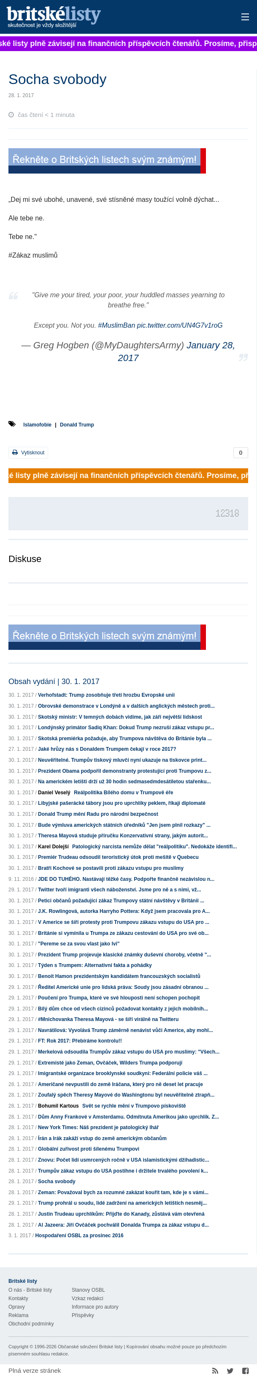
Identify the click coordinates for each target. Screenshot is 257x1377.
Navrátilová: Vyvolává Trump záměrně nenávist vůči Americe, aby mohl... (125, 1030)
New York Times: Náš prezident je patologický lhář (98, 1127)
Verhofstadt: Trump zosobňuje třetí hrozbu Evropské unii (106, 695)
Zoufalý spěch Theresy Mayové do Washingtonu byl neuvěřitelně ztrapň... (126, 1095)
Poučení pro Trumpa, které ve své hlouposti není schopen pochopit (119, 998)
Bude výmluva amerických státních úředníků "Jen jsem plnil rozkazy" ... (124, 825)
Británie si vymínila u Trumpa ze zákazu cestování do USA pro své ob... (123, 933)
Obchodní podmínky (31, 1324)
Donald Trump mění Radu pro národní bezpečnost (98, 814)
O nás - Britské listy (30, 1290)
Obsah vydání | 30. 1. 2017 (54, 681)
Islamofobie (37, 425)
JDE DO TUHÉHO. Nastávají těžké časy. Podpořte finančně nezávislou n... (126, 879)
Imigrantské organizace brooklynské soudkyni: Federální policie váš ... (123, 1073)
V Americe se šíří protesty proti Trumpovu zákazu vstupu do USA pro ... (123, 922)
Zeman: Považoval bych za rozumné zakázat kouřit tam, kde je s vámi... (123, 1192)
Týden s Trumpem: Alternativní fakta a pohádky (95, 965)
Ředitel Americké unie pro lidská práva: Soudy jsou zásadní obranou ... (123, 987)
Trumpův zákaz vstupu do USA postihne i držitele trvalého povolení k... (123, 1171)
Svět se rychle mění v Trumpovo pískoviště (134, 1106)
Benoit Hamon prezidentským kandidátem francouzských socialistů (119, 976)
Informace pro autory (95, 1307)
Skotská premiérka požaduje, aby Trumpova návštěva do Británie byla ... (124, 738)
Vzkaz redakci (87, 1298)
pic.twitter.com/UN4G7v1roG (180, 325)
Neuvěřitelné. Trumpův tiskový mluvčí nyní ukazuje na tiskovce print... (122, 760)
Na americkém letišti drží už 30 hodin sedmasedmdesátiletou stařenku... (124, 782)
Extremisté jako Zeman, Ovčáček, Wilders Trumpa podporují (110, 1063)
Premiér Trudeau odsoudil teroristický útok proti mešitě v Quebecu (118, 857)
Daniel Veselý (54, 793)
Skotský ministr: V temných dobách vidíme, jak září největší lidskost (120, 717)
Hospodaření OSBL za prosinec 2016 (79, 1235)
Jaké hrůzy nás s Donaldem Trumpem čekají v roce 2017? (107, 749)
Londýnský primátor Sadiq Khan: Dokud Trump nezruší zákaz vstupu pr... (126, 728)
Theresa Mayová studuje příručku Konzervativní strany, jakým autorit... (123, 836)
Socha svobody (57, 1181)
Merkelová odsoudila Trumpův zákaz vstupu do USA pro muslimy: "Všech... (128, 1052)
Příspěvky (83, 1315)
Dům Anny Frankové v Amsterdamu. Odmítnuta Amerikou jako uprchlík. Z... (128, 1117)
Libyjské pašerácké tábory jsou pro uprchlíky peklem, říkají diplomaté (122, 803)
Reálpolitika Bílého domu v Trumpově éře (123, 793)
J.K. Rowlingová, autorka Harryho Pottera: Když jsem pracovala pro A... (124, 911)
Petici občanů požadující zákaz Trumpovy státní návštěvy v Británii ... (121, 901)
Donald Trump (77, 425)
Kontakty (18, 1298)
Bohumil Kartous (58, 1106)
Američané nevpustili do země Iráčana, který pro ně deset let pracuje (120, 1084)
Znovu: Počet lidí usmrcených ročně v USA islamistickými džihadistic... (123, 1160)
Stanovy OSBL (88, 1290)
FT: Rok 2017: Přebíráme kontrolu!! (80, 1041)
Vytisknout (28, 452)
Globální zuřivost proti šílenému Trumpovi (88, 1149)
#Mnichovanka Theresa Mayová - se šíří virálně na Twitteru (108, 1019)
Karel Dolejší (53, 847)
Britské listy (102, 17)
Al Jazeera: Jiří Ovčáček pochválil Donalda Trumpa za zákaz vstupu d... (123, 1225)
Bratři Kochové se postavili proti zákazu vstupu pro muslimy (111, 868)
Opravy (16, 1307)
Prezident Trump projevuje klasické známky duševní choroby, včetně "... (124, 955)
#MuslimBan (116, 325)
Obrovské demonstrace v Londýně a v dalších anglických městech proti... (126, 706)
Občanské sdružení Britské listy (90, 1346)
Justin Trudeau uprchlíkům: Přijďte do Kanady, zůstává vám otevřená (121, 1214)
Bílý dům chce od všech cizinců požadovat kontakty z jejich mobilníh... (123, 1009)
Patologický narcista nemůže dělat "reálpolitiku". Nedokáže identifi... (154, 847)
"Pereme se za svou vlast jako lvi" (78, 944)
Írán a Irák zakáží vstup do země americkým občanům (102, 1138)
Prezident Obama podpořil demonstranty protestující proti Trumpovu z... (124, 771)
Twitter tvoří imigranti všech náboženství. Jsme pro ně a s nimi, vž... (119, 890)
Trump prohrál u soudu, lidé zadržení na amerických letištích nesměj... (122, 1203)
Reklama (18, 1315)
